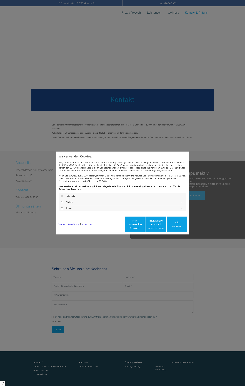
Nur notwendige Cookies (113, 224)
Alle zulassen (172, 224)
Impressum (87, 224)
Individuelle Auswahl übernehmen (143, 224)
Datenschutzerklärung (68, 224)
